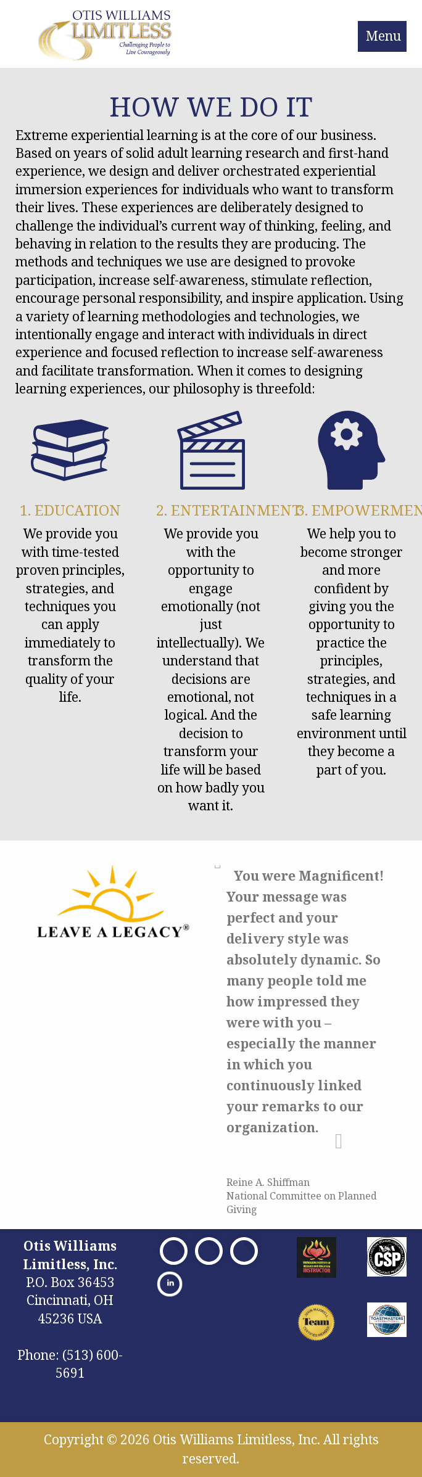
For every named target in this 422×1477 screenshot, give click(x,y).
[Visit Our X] (209, 1251)
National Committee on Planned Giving (301, 1202)
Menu (383, 35)
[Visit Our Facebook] (173, 1251)
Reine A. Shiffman (268, 1182)
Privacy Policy (224, 1297)
